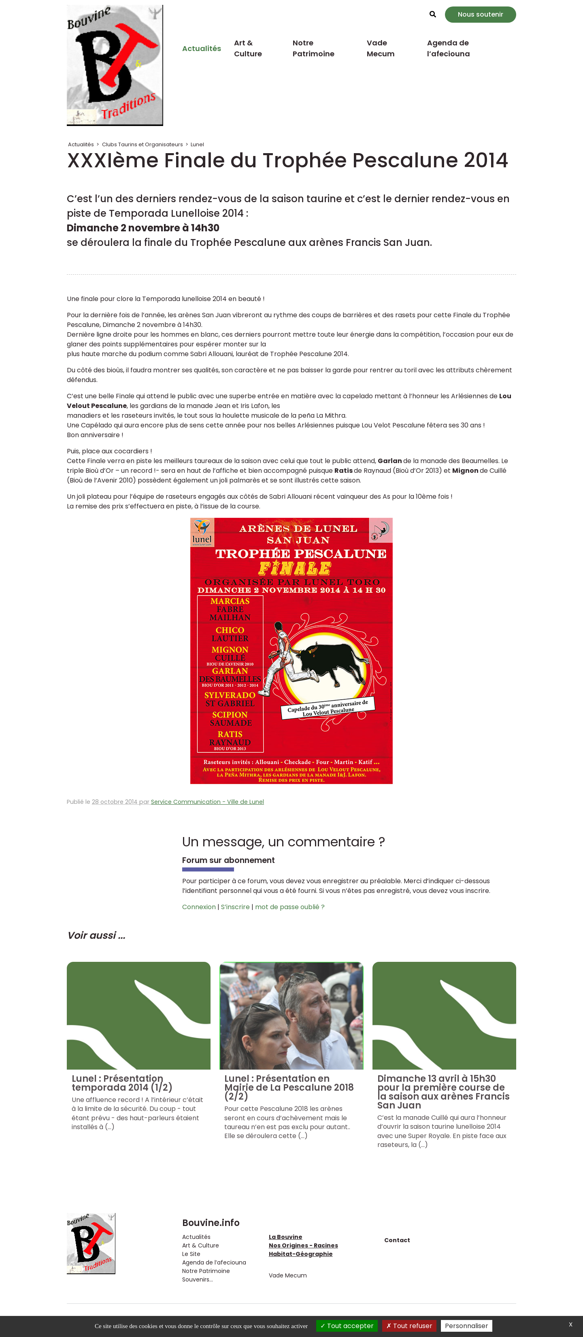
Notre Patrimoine (313, 48)
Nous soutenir (480, 14)
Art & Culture (248, 48)
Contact (397, 1240)
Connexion (199, 907)
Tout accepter (347, 1326)
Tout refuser (409, 1326)
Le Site (191, 1254)
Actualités (201, 48)
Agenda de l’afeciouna (448, 48)
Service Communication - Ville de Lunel (207, 802)
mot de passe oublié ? (290, 907)
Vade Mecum (381, 48)
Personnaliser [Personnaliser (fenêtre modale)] (466, 1326)
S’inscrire (235, 907)
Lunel (197, 144)
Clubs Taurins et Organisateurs (142, 144)
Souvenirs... (197, 1279)
